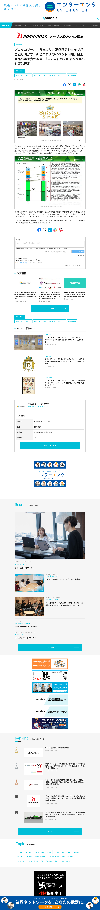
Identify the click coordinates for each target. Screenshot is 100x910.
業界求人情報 (38, 25)
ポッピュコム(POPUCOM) (24, 856)
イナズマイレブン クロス (24, 852)
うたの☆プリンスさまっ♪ (23, 75)
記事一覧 (5, 25)
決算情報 (67, 25)
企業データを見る (50, 445)
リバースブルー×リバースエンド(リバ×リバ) (62, 856)
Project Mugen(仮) (40, 856)
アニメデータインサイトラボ (42, 852)
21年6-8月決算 (72, 75)
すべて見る (50, 308)
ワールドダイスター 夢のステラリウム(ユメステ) (43, 861)
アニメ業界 (79, 25)
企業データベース (21, 25)
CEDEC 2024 (76, 852)
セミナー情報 (53, 25)
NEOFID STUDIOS (65, 861)
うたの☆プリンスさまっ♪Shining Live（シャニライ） (49, 75)
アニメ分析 (93, 25)
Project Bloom (21, 861)
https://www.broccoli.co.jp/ (37, 406)
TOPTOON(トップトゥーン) (62, 852)
